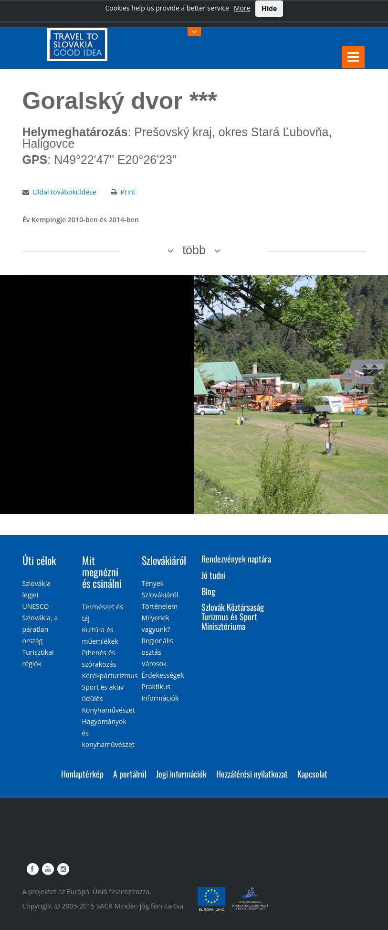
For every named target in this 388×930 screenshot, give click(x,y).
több (194, 250)
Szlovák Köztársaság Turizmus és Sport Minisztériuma (232, 616)
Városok (154, 663)
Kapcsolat (312, 774)
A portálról (130, 774)
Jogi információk (181, 774)
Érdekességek (163, 675)
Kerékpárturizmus (110, 675)
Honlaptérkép (82, 774)
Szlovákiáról (164, 560)
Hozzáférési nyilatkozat (252, 774)
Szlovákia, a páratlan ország (40, 629)
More (242, 7)
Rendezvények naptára (236, 558)
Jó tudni (213, 575)
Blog (208, 591)
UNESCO (35, 606)
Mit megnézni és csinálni (102, 571)
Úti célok (39, 560)
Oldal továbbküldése (64, 191)
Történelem (160, 606)
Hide (269, 8)
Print (127, 191)
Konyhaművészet (108, 709)
